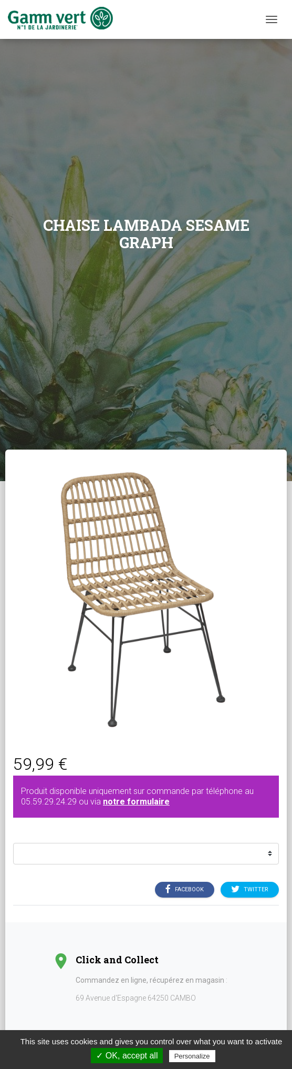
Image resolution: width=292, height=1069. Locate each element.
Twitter (249, 889)
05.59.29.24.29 (49, 802)
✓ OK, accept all (127, 1055)
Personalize (192, 1056)
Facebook (184, 889)
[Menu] (271, 19)
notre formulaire (136, 802)
